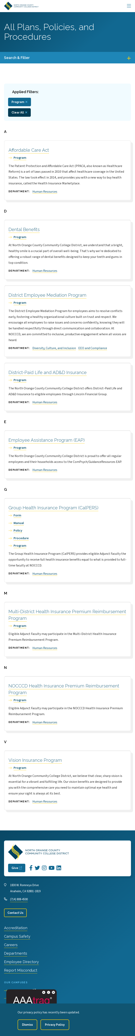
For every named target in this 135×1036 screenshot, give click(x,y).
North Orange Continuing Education (35, 1006)
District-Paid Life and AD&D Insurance (48, 372)
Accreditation (15, 928)
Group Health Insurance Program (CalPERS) (53, 507)
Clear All (18, 112)
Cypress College (20, 991)
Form (17, 515)
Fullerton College (21, 998)
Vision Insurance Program (35, 760)
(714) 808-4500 (19, 899)
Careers (11, 945)
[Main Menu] (129, 6)
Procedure (21, 538)
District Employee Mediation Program (47, 295)
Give (15, 868)
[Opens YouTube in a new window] (51, 868)
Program (20, 158)
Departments (15, 953)
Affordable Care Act (29, 150)
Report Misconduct (20, 970)
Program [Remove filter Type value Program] (18, 102)
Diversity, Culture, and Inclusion (54, 348)
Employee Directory (21, 962)
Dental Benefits (24, 229)
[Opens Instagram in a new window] (44, 868)
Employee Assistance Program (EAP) (47, 440)
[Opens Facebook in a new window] (31, 868)
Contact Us (15, 912)
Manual (19, 523)
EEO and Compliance (92, 348)
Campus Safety (17, 936)
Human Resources (44, 191)
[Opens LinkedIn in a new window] (58, 868)
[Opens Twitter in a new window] (37, 868)
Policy (18, 530)
